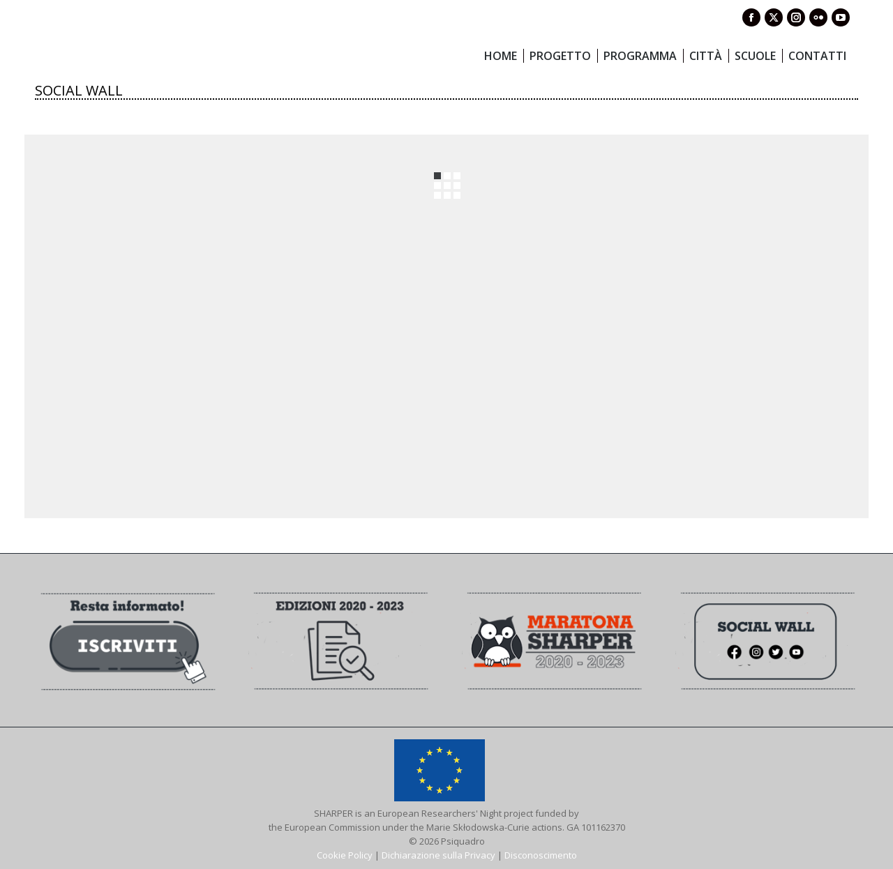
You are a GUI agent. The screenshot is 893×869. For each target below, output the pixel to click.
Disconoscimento (540, 855)
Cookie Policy (345, 855)
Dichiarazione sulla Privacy (438, 855)
